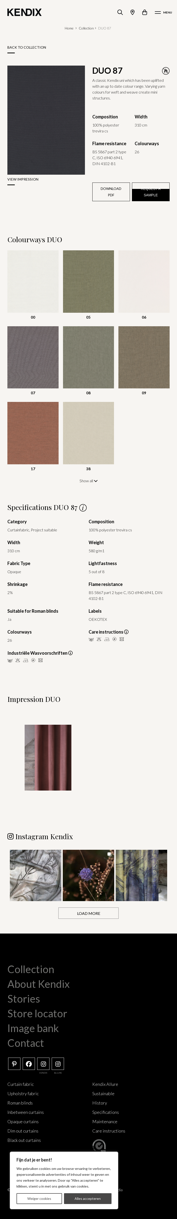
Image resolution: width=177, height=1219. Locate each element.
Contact (25, 1043)
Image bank (33, 1028)
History (99, 1103)
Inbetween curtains (25, 1112)
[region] (64, 1180)
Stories (23, 998)
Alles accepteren (88, 1198)
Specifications (105, 1112)
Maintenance (104, 1121)
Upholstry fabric (23, 1093)
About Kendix (38, 984)
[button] (35, 875)
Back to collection (26, 47)
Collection (86, 28)
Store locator (37, 1013)
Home (69, 28)
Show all (89, 480)
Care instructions (108, 1131)
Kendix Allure (105, 1084)
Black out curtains (24, 1140)
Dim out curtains (22, 1131)
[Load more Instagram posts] (88, 913)
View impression (22, 179)
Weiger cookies (39, 1198)
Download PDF (111, 191)
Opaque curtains (23, 1121)
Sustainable (103, 1093)
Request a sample (151, 192)
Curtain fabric (20, 1084)
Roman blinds (20, 1103)
